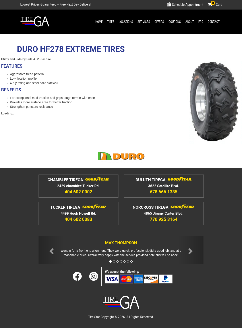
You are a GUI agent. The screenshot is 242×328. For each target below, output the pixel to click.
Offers (159, 22)
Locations (126, 22)
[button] (51, 250)
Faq (200, 22)
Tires (110, 22)
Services (143, 22)
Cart (216, 4)
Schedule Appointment (187, 4)
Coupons (174, 22)
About (189, 22)
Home (99, 22)
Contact (214, 22)
